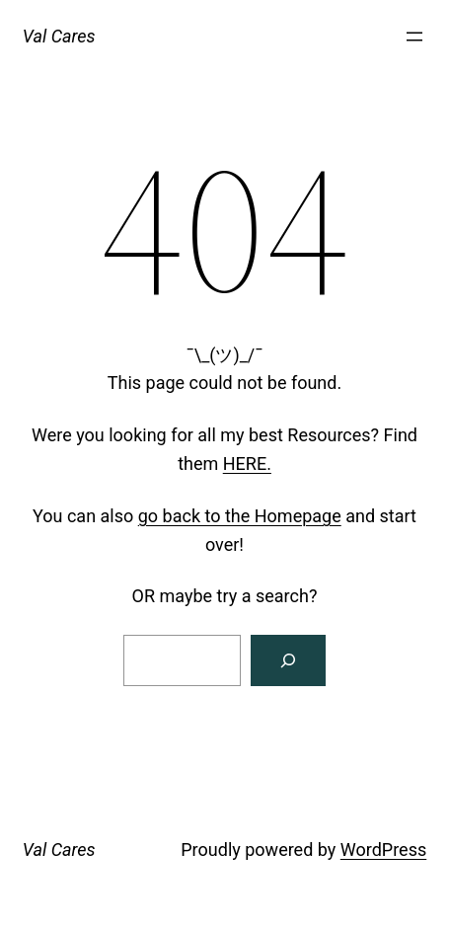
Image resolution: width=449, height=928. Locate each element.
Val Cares (59, 36)
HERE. (247, 463)
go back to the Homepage (239, 515)
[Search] (288, 660)
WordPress (383, 849)
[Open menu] (414, 36)
